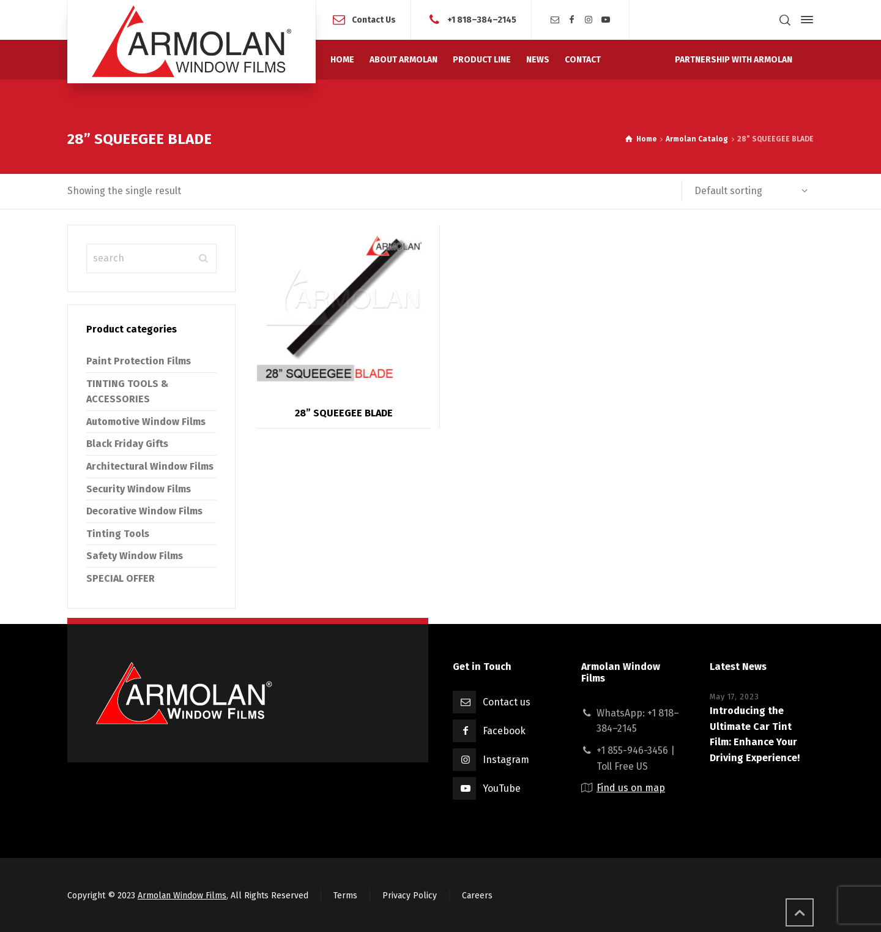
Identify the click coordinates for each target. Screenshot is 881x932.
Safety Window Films (134, 556)
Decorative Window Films (144, 511)
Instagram (506, 759)
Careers (477, 895)
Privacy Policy (409, 895)
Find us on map (631, 788)
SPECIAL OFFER (120, 578)
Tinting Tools (117, 533)
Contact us (506, 702)
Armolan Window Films (182, 895)
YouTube (502, 788)
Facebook (504, 731)
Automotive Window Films (146, 421)
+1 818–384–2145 (481, 19)
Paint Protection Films (138, 361)
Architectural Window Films (150, 466)
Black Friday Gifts (127, 443)
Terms (345, 895)
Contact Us (374, 19)
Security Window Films (138, 489)
